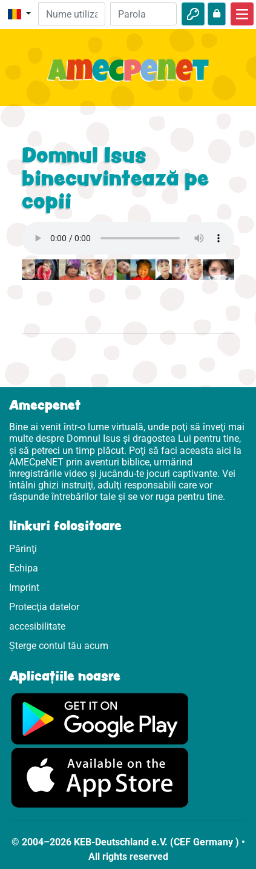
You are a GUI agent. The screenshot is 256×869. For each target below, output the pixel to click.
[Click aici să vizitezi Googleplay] (100, 718)
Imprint (24, 587)
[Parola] (143, 13)
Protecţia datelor (44, 607)
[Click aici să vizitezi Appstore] (100, 776)
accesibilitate (37, 626)
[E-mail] (71, 13)
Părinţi (23, 548)
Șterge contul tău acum (58, 645)
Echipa (23, 568)
